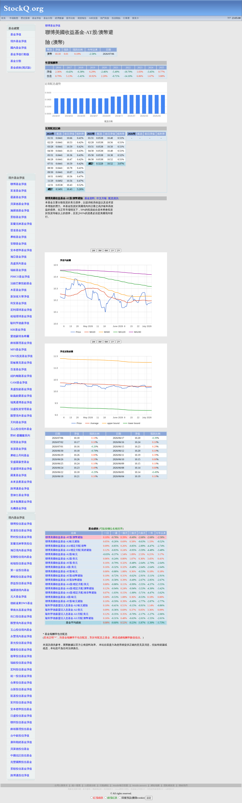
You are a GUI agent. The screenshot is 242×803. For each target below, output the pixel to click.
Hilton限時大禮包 (122, 789)
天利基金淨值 (17, 422)
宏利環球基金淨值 (20, 309)
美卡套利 (86, 789)
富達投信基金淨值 (20, 530)
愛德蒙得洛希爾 (18, 336)
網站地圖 (155, 785)
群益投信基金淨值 (20, 583)
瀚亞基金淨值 (17, 256)
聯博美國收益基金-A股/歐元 (60, 597)
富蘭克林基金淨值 (20, 223)
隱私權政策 (169, 785)
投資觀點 (116, 18)
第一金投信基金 (18, 570)
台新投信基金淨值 (20, 689)
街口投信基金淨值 (20, 616)
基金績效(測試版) (19, 67)
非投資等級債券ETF (155, 789)
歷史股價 (25, 18)
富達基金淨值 (17, 190)
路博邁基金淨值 (18, 488)
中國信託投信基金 (20, 755)
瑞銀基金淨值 (17, 270)
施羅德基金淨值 (18, 210)
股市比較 (70, 18)
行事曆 (126, 18)
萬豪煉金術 (97, 789)
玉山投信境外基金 (20, 429)
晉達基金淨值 (17, 230)
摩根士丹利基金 (18, 455)
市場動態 (13, 18)
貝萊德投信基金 (18, 748)
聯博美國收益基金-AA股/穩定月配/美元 (67, 584)
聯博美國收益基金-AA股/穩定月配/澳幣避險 (69, 588)
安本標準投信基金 (20, 709)
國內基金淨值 (17, 47)
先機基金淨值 (17, 508)
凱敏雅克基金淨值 (20, 362)
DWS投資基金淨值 (20, 356)
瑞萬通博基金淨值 (20, 402)
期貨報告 (82, 18)
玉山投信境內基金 (20, 629)
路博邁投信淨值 (18, 775)
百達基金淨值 (17, 369)
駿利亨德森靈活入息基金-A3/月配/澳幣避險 (69, 618)
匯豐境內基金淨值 (20, 623)
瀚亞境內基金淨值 (20, 550)
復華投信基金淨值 (20, 656)
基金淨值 (36, 18)
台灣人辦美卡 (61, 785)
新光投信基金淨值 (20, 642)
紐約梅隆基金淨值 (20, 375)
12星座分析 (90, 785)
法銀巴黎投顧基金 (20, 283)
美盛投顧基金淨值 (20, 389)
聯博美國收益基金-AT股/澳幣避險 (64, 537)
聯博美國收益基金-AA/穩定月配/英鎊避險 (68, 550)
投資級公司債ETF (138, 789)
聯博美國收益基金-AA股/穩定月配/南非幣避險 (70, 592)
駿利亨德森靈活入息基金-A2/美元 (64, 609)
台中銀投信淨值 (18, 735)
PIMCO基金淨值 (19, 276)
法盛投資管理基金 (20, 409)
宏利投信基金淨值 (20, 669)
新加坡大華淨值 (18, 296)
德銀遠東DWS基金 (20, 603)
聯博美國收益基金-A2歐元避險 (62, 541)
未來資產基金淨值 (20, 481)
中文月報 (101, 198)
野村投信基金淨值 (20, 537)
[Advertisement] (144, 7)
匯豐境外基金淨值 (20, 415)
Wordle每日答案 (120, 785)
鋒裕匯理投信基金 (20, 729)
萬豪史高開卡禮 (74, 789)
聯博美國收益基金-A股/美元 (60, 567)
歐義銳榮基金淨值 (20, 395)
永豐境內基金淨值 (20, 636)
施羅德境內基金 (18, 590)
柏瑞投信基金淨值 (20, 563)
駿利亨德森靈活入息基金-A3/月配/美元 (66, 614)
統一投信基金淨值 (20, 676)
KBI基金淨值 (17, 329)
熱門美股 (104, 18)
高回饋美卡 (108, 789)
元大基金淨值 (17, 596)
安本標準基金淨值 (20, 250)
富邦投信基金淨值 (20, 702)
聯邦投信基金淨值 (20, 722)
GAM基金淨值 (17, 382)
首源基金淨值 (17, 448)
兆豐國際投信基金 (20, 762)
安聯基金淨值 (17, 243)
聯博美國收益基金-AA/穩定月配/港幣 (65, 545)
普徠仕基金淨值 (18, 495)
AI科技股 (93, 18)
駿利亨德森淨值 (18, 323)
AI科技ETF (169, 789)
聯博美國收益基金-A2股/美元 (61, 558)
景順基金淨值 (17, 217)
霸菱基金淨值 (17, 197)
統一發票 (76, 785)
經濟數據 (59, 18)
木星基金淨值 (17, 289)
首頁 (3, 18)
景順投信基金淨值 (20, 768)
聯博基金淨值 (17, 184)
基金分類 (48, 18)
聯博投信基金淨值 (20, 523)
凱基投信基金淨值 (20, 695)
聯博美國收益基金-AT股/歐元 (61, 571)
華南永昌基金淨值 (20, 609)
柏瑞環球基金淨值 (20, 316)
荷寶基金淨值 (17, 442)
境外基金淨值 (17, 41)
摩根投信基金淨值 (20, 576)
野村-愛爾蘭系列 (19, 435)
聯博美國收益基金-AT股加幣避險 (63, 579)
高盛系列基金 (17, 263)
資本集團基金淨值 (20, 501)
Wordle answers (139, 785)
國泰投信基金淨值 (20, 649)
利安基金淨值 (17, 303)
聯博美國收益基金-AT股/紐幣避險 (64, 575)
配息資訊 (113, 198)
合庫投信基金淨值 (20, 682)
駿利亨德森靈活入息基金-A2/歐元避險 (66, 605)
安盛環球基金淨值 (20, 468)
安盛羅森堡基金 (18, 461)
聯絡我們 (183, 785)
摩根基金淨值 (17, 236)
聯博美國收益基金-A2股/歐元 (61, 554)
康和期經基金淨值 (20, 742)
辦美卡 (135, 18)
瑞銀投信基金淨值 (20, 662)
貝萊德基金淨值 (18, 203)
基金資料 (90, 198)
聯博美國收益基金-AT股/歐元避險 (64, 601)
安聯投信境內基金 (20, 556)
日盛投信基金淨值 (20, 715)
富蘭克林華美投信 (20, 543)
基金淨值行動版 (18, 54)
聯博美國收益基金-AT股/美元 (61, 562)
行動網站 (104, 785)
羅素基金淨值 (17, 475)
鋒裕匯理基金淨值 (20, 342)
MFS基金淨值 (17, 349)
